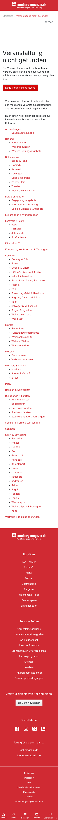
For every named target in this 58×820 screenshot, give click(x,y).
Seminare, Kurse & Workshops (22, 422)
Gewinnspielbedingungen (29, 678)
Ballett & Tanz (19, 160)
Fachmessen (18, 355)
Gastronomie (29, 583)
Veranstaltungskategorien (29, 634)
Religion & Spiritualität (17, 389)
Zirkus (14, 377)
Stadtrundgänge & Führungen (28, 416)
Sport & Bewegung (15, 434)
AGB (29, 782)
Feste (14, 224)
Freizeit (29, 578)
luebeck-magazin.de (29, 755)
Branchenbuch (29, 605)
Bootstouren (18, 403)
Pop (13, 288)
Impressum (29, 778)
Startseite (8, 15)
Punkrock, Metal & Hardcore (27, 293)
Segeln (15, 489)
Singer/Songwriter (21, 310)
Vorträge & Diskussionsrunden (22, 516)
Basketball (17, 438)
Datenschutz (29, 792)
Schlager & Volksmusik (24, 305)
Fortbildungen (19, 142)
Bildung (9, 138)
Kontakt (29, 797)
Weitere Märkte (20, 341)
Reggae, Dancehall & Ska (25, 297)
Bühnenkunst (12, 157)
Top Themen (29, 561)
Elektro (15, 263)
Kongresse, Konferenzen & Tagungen (26, 249)
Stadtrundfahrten (21, 412)
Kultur (29, 572)
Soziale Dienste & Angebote (27, 208)
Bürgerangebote (14, 196)
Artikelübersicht (29, 639)
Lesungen (16, 173)
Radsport (16, 476)
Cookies (29, 773)
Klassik (15, 284)
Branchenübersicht (29, 645)
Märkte (9, 324)
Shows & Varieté (20, 373)
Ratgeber (29, 589)
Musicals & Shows (15, 365)
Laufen (15, 468)
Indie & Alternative (21, 276)
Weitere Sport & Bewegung (26, 506)
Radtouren (17, 480)
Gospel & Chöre (20, 267)
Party (8, 383)
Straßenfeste (18, 237)
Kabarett (16, 169)
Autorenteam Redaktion (29, 672)
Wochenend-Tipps (29, 594)
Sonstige (10, 428)
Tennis (15, 497)
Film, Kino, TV (13, 243)
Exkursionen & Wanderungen (21, 214)
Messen (9, 351)
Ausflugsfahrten (20, 399)
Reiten (14, 485)
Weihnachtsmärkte (21, 336)
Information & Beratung (24, 204)
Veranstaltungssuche (29, 628)
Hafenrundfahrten (21, 408)
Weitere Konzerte (21, 314)
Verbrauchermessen (22, 359)
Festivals (16, 228)
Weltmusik (17, 318)
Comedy (16, 164)
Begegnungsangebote (23, 200)
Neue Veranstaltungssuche (20, 87)
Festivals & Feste (14, 220)
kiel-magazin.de (29, 749)
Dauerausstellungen (22, 132)
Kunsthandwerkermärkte (25, 332)
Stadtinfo (29, 567)
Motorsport (17, 472)
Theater (15, 186)
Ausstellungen (13, 129)
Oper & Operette (20, 177)
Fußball (15, 446)
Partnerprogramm (29, 656)
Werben (29, 667)
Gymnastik (17, 455)
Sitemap (29, 661)
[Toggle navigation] (25, 815)
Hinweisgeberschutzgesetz (29, 787)
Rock (14, 301)
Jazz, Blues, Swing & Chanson (28, 280)
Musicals (16, 369)
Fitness (15, 442)
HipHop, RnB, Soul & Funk (26, 271)
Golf (13, 451)
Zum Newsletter (29, 702)
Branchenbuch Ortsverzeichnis (29, 650)
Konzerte (10, 255)
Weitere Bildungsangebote (26, 151)
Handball (16, 459)
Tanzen (15, 493)
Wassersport (18, 502)
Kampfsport (18, 463)
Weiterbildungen (20, 146)
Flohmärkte (17, 328)
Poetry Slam (18, 182)
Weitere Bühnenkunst (23, 190)
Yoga (14, 510)
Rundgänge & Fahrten (17, 395)
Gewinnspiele (29, 600)
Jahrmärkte (17, 233)
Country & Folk (19, 259)
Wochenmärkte (20, 345)
